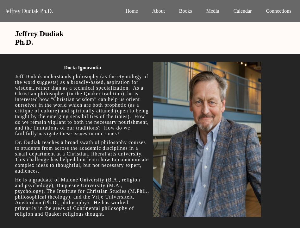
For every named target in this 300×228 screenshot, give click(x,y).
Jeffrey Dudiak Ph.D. (29, 11)
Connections (278, 11)
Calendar (243, 11)
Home (132, 11)
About (158, 11)
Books (185, 11)
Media (212, 11)
